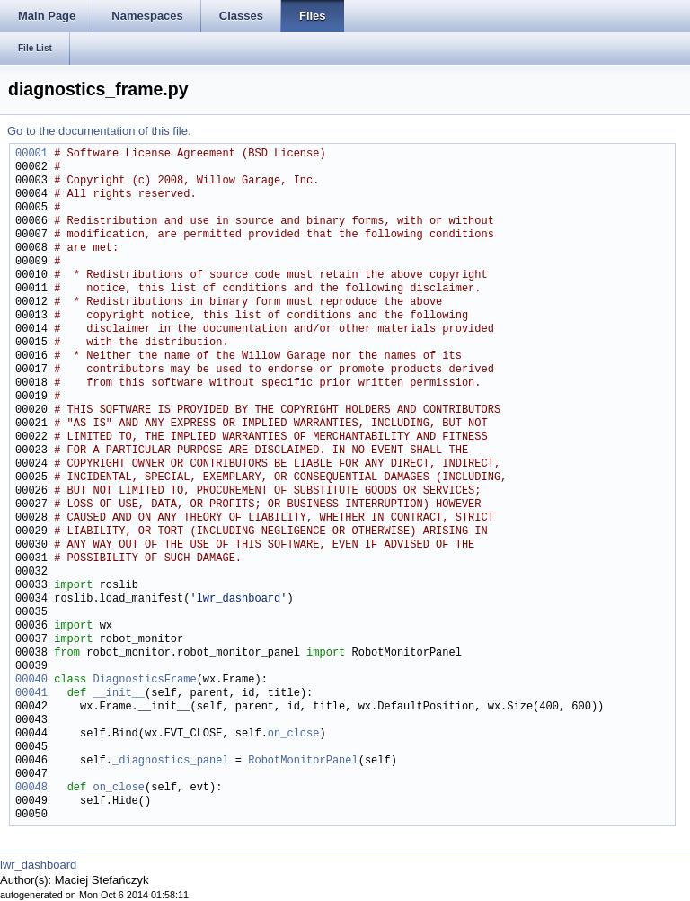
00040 (31, 680)
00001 (31, 154)
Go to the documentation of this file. (99, 131)
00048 (31, 788)
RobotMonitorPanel (303, 761)
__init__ (119, 693)
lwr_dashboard (38, 864)
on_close (294, 734)
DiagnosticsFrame (144, 680)
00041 (31, 693)
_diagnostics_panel (170, 761)
